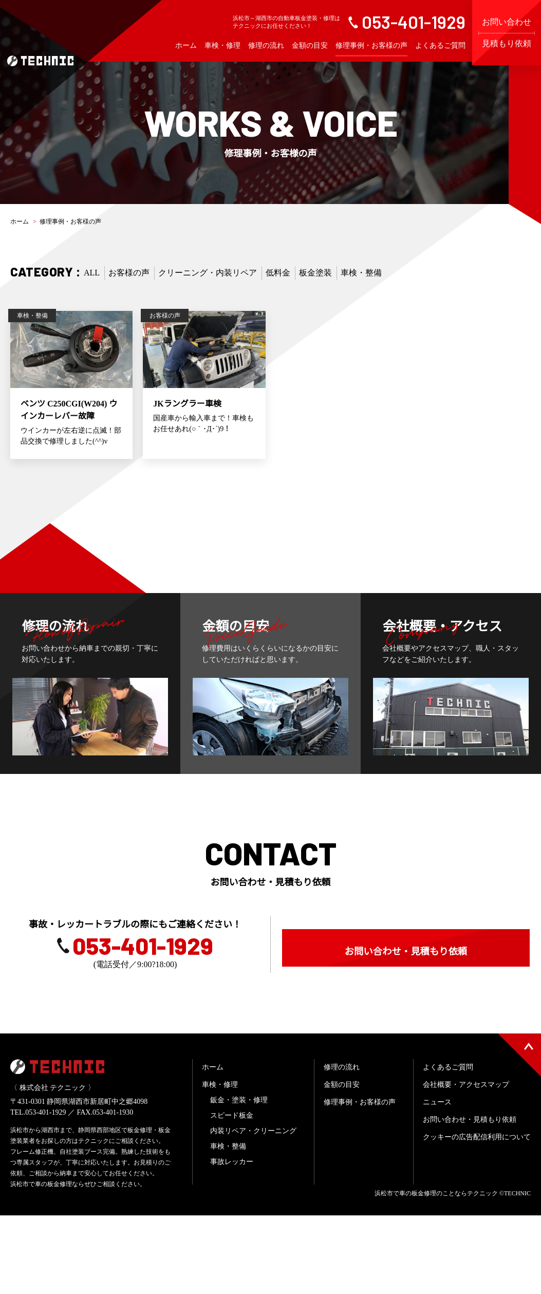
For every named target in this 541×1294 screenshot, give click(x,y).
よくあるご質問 (440, 45)
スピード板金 (231, 1194)
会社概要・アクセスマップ (466, 1163)
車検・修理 (222, 45)
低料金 (278, 272)
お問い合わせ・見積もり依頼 (406, 1009)
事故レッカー (231, 1240)
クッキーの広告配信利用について (477, 1215)
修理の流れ (266, 45)
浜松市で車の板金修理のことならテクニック (436, 1271)
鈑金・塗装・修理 (239, 1178)
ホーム (186, 45)
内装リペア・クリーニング (253, 1209)
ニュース (437, 1181)
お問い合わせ (506, 32)
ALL (92, 272)
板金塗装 (315, 272)
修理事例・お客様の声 (371, 45)
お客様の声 (129, 272)
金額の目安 (310, 45)
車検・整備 (361, 272)
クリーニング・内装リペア (207, 272)
